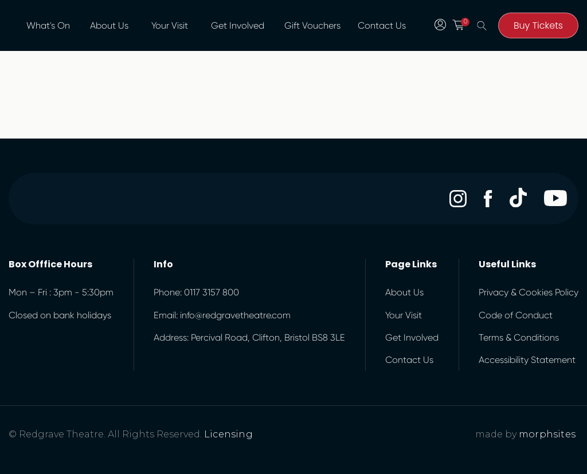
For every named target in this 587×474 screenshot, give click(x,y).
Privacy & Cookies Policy (528, 292)
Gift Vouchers (312, 25)
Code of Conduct (516, 315)
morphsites (547, 434)
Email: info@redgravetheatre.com (222, 315)
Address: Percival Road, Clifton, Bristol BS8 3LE (249, 337)
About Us (109, 25)
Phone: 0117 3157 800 (196, 292)
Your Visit (169, 25)
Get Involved (237, 25)
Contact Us (382, 25)
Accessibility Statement (527, 359)
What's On (48, 25)
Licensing (228, 434)
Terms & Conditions (519, 337)
